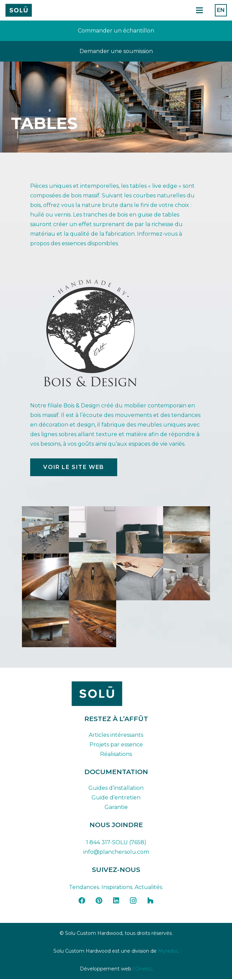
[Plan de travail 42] (18, 10)
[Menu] (199, 10)
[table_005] (186, 576)
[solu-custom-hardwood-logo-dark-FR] (116, 693)
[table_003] (92, 576)
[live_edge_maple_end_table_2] (92, 529)
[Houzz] (150, 900)
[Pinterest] (99, 900)
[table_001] (186, 529)
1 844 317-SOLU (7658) (116, 842)
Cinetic (143, 969)
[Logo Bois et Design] (116, 333)
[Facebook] (81, 900)
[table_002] (45, 576)
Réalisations (116, 754)
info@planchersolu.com (116, 852)
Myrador (168, 951)
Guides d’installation (116, 788)
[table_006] (45, 623)
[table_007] (92, 623)
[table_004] (139, 576)
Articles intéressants (116, 735)
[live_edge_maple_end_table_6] (139, 529)
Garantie (116, 807)
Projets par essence (116, 744)
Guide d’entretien (116, 797)
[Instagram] (133, 900)
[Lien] (116, 31)
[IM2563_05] (45, 529)
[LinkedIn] (116, 900)
